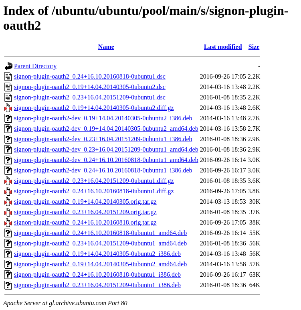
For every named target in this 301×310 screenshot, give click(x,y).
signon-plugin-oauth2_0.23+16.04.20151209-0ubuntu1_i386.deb (97, 285)
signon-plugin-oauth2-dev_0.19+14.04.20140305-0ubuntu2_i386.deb (103, 118)
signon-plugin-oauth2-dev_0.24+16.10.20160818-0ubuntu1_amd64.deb (106, 159)
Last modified (223, 46)
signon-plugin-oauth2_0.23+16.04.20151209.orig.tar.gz (85, 212)
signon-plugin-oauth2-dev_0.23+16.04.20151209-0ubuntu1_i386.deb (103, 139)
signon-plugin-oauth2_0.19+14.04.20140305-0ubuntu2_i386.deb (97, 253)
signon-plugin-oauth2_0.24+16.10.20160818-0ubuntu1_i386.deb (97, 274)
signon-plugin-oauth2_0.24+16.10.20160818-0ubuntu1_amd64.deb (100, 232)
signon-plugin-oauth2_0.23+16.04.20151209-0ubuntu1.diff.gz (94, 180)
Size (254, 46)
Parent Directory (35, 66)
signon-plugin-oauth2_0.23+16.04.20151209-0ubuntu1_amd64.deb (100, 243)
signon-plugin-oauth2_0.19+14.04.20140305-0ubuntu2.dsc (90, 86)
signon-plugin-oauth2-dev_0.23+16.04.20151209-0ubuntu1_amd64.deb (106, 149)
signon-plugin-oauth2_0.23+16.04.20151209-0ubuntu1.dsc (90, 97)
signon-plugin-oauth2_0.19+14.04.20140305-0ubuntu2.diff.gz (94, 107)
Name (106, 46)
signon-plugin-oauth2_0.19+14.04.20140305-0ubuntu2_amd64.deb (100, 264)
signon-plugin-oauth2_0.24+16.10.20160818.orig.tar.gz (85, 222)
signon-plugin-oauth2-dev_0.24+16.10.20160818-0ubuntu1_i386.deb (103, 170)
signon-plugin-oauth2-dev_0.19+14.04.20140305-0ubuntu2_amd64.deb (106, 128)
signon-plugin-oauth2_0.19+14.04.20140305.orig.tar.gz (85, 201)
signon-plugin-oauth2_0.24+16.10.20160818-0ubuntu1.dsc (90, 76)
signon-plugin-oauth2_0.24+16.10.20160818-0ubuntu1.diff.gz (94, 191)
